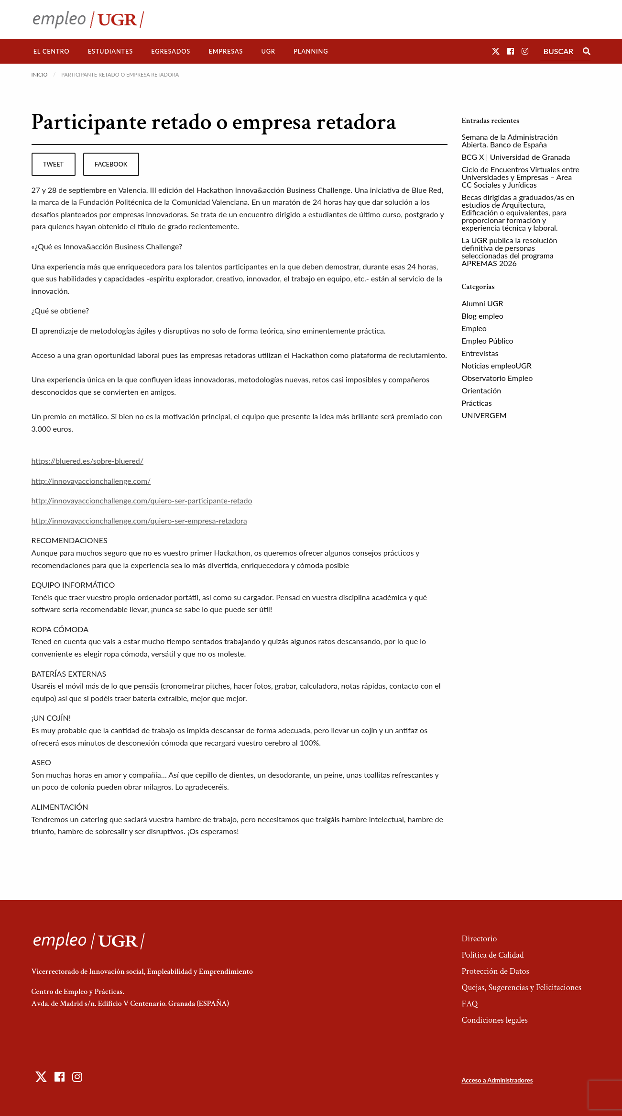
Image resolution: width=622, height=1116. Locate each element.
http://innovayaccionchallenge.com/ (91, 480)
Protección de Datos (495, 971)
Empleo (474, 328)
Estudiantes (110, 51)
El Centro (51, 51)
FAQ (469, 1003)
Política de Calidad (492, 954)
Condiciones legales (494, 1020)
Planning (311, 51)
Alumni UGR (482, 303)
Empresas (225, 51)
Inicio (40, 74)
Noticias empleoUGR (497, 365)
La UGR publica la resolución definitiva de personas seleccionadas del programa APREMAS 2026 (509, 251)
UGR (268, 51)
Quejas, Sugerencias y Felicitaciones (521, 987)
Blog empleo (482, 315)
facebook (111, 164)
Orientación (482, 390)
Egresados (170, 51)
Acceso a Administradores (497, 1080)
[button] (495, 51)
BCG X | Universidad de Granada (516, 156)
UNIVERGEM (484, 415)
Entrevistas (480, 352)
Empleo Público (487, 340)
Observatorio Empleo (497, 377)
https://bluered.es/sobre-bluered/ (87, 460)
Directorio (479, 938)
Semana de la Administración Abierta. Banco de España (510, 140)
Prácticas (477, 402)
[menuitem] (51, 51)
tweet (53, 164)
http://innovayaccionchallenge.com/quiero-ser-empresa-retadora (139, 520)
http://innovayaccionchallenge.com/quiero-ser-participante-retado (142, 500)
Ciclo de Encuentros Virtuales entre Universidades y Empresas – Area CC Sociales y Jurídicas (520, 177)
